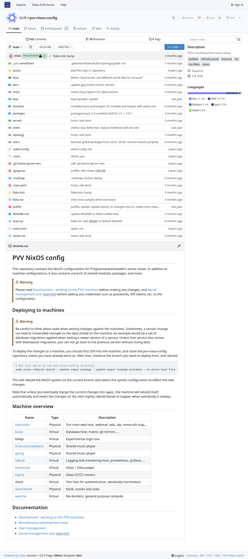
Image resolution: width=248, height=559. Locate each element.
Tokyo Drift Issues (43, 5)
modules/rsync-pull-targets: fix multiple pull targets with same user (113, 106)
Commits (36, 39)
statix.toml (19, 228)
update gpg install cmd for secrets (92, 85)
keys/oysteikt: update (84, 99)
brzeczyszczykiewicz (29, 446)
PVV (209, 555)
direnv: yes (78, 156)
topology (18, 135)
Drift (23, 18)
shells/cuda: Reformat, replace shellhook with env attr (105, 128)
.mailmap (19, 178)
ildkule (20, 460)
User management (32, 528)
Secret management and (44, 533)
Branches (95, 39)
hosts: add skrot (81, 120)
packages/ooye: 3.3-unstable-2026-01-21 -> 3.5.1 (101, 113)
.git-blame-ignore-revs (27, 163)
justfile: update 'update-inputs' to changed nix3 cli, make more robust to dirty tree (123, 207)
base (16, 77)
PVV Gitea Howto (233, 555)
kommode (22, 467)
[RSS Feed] (173, 18)
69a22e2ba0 (34, 56)
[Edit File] (179, 246)
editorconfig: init (81, 149)
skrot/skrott (23, 489)
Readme (195, 71)
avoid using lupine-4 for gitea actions (94, 92)
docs (16, 85)
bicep (19, 432)
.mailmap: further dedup (86, 178)
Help (63, 5)
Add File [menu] (65, 47)
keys (15, 99)
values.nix (19, 236)
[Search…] (238, 39)
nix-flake (194, 64)
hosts (16, 92)
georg (19, 453)
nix (237, 59)
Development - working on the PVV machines (66, 290)
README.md (21, 214)
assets (17, 70)
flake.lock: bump (63, 56)
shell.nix (18, 221)
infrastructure (210, 59)
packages (19, 113)
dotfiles (193, 59)
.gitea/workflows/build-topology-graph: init (98, 63)
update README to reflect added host (95, 214)
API (202, 555)
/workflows (23, 63)
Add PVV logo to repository (88, 70)
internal (227, 59)
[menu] (177, 555)
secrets (17, 120)
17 (199, 18)
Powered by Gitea (15, 555)
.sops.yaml (19, 185)
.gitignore (19, 171)
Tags (155, 39)
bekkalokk (22, 425)
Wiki (217, 555)
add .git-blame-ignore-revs (88, 163)
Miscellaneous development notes (43, 523)
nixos (205, 64)
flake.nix (18, 199)
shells (16, 128)
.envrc (17, 156)
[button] (30, 47)
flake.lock (19, 192)
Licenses (192, 555)
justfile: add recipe (88, 170)
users (16, 142)
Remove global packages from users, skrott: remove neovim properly (114, 142)
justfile (17, 207)
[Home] (7, 4)
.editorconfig (21, 149)
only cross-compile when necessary (93, 199)
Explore (21, 5)
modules (18, 106)
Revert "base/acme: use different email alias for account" (107, 77)
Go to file (45, 47)
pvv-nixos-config (43, 18)
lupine (19, 475)
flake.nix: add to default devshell (96, 221)
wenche (20, 496)
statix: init (77, 228)
